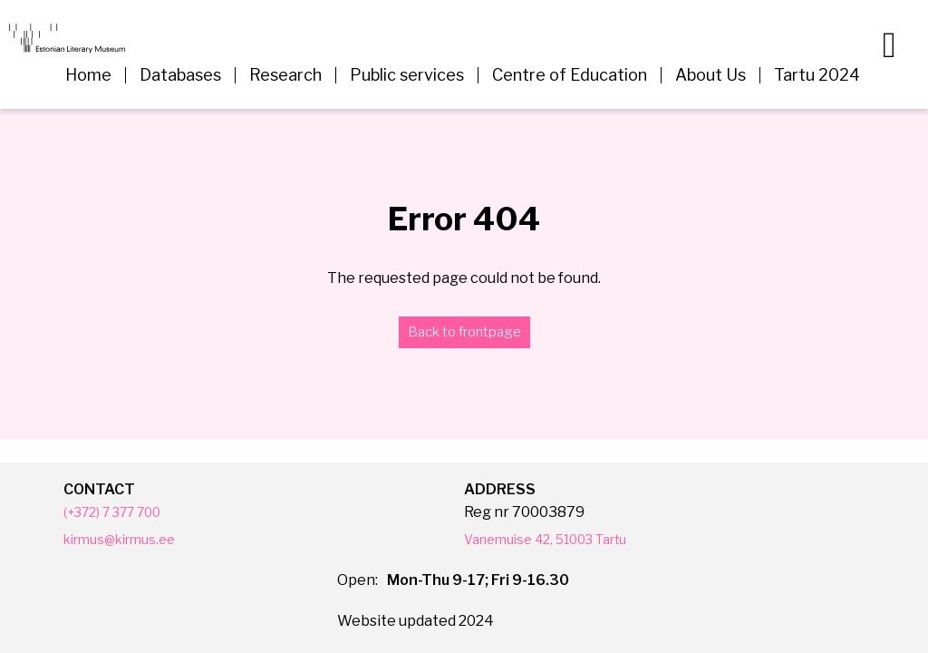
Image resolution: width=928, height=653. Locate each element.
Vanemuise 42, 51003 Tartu (557, 539)
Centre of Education (569, 75)
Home (88, 75)
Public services (407, 75)
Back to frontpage (464, 332)
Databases (180, 75)
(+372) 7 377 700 (120, 512)
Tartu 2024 (817, 75)
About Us (710, 75)
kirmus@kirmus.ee (127, 539)
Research (285, 75)
